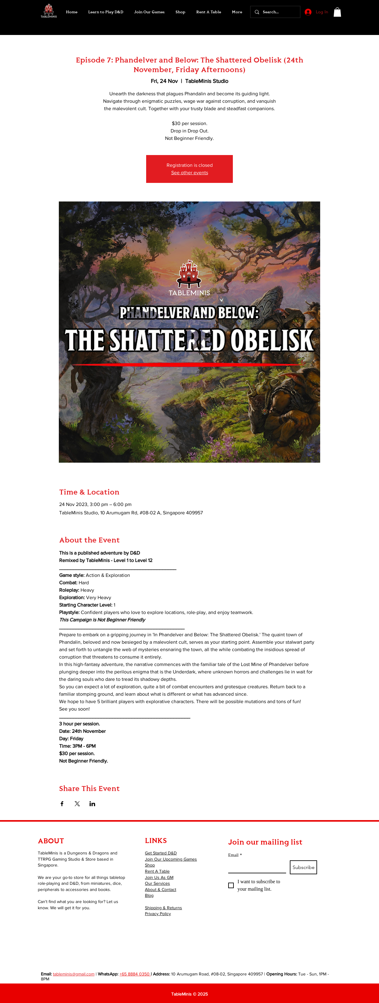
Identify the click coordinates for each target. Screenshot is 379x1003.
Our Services (157, 883)
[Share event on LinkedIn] (92, 803)
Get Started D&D (161, 852)
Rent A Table (157, 871)
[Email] (255, 866)
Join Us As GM (159, 877)
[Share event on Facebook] (62, 803)
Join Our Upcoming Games (171, 859)
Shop (150, 864)
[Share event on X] (77, 803)
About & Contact (160, 889)
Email (235, 855)
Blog (149, 895)
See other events (189, 172)
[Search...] (275, 12)
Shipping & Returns (163, 907)
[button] (149, 12)
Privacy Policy (158, 913)
